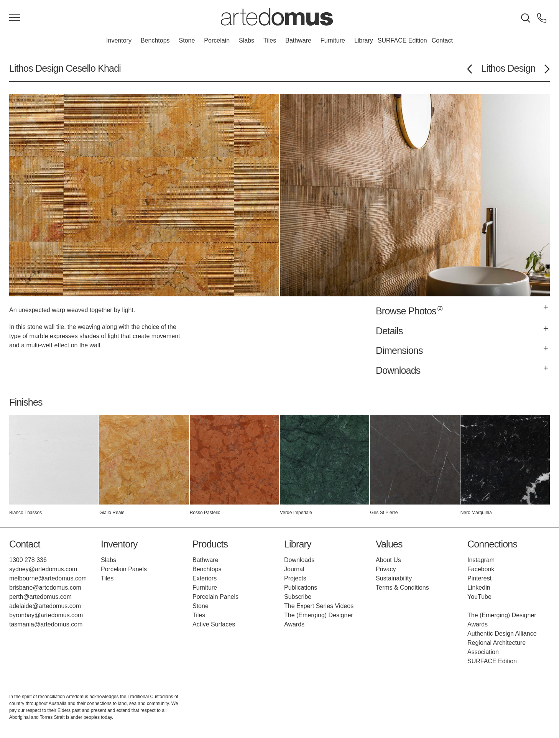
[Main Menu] (14, 18)
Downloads (299, 560)
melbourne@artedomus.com (48, 578)
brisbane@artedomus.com (45, 587)
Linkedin (478, 587)
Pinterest (479, 578)
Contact (442, 40)
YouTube (479, 596)
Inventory (119, 40)
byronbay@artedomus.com (46, 615)
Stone (187, 40)
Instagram (481, 560)
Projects (295, 578)
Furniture (333, 40)
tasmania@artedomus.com (45, 624)
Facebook (480, 569)
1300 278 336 (28, 560)
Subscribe (297, 596)
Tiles (269, 40)
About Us (388, 560)
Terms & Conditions (402, 587)
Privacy (386, 569)
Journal (294, 569)
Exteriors (204, 578)
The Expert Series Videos (318, 606)
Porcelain (217, 40)
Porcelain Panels (124, 569)
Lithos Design (36, 68)
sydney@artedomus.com (43, 569)
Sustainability (394, 578)
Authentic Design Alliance (502, 633)
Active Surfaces (213, 624)
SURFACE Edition (402, 40)
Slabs (246, 40)
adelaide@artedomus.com (45, 606)
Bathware (298, 40)
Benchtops (155, 40)
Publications (300, 587)
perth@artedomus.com (40, 596)
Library (363, 40)
